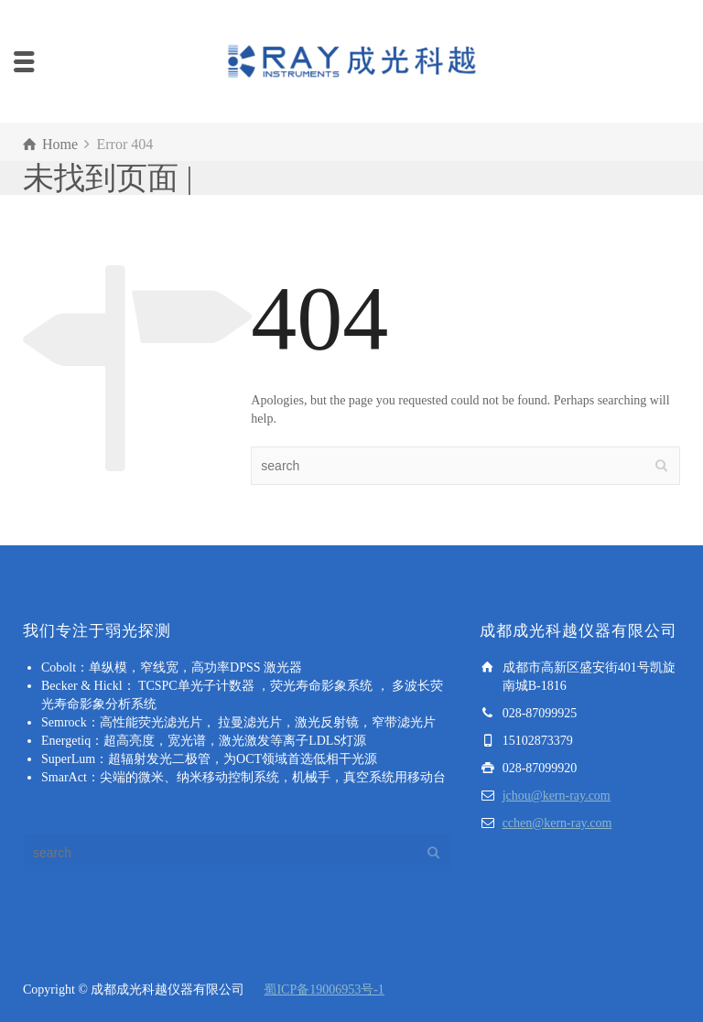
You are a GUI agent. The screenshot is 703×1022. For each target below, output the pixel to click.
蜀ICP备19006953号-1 (324, 989)
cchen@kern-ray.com (557, 823)
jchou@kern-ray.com (557, 795)
